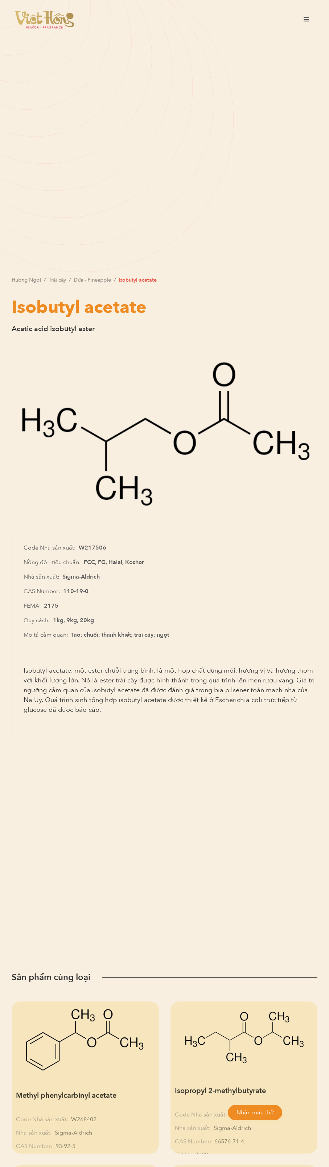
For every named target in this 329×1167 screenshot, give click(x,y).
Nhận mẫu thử (255, 1113)
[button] (306, 19)
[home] (44, 19)
